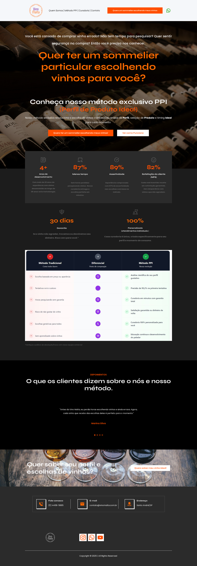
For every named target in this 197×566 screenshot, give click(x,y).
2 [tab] (97, 435)
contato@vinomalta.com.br (103, 505)
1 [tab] (94, 435)
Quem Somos (56, 10)
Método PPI (71, 10)
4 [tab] (102, 435)
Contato (95, 10)
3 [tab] (99, 435)
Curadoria (84, 10)
